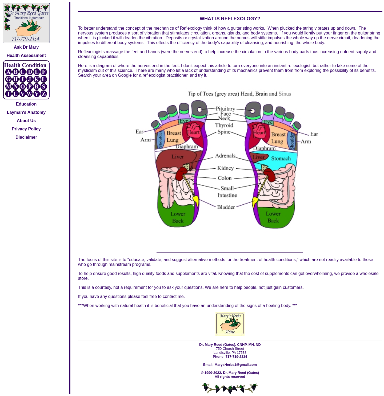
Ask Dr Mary (26, 47)
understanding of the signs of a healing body (248, 305)
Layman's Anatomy (26, 112)
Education (26, 104)
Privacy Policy (26, 129)
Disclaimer (26, 137)
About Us (26, 120)
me (180, 296)
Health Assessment (26, 55)
